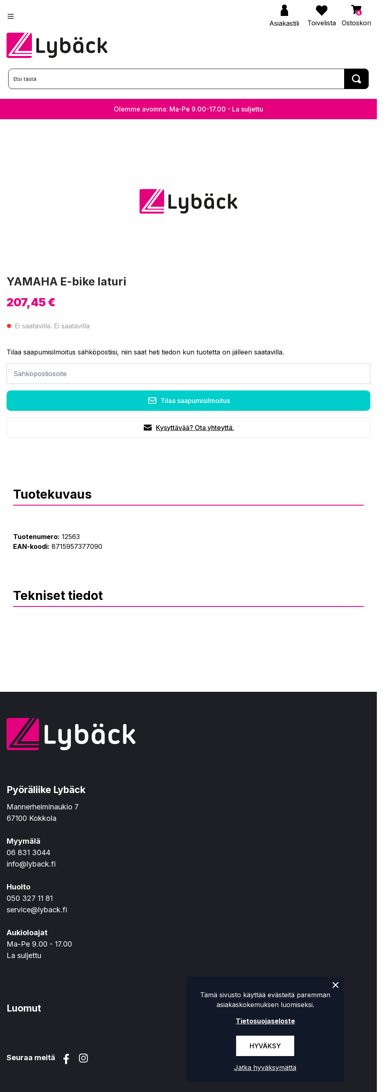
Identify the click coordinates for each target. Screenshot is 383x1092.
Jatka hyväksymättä (265, 1067)
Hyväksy (265, 1046)
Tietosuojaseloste (265, 1021)
